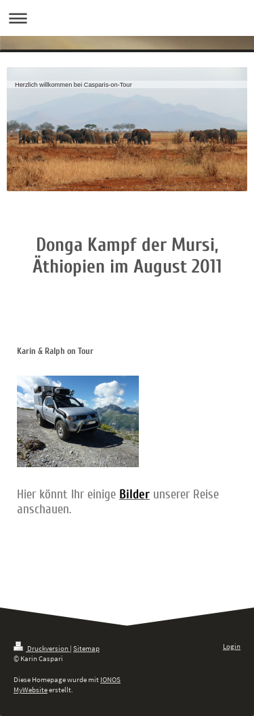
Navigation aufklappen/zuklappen (127, 18)
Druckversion (42, 648)
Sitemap (86, 648)
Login (231, 646)
